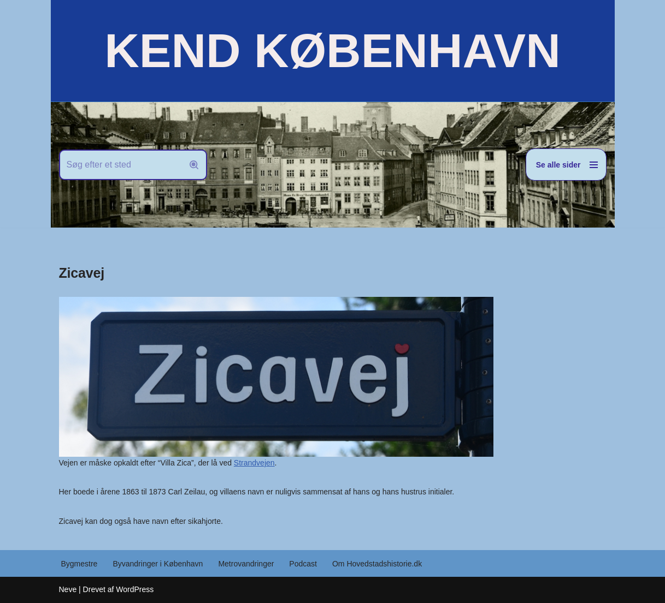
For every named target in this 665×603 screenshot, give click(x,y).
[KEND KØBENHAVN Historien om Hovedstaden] (332, 51)
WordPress (135, 589)
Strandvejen (254, 462)
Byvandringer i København (158, 563)
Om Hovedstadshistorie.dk (377, 563)
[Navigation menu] (566, 164)
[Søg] (121, 165)
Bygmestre (79, 563)
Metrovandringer (246, 563)
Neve (68, 589)
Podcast (303, 563)
